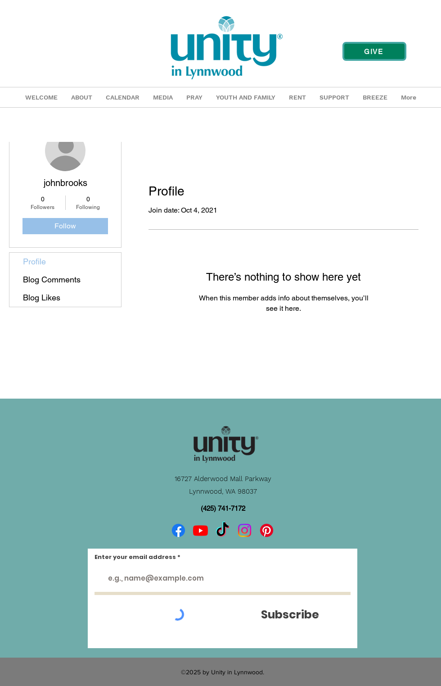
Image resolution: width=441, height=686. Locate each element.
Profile (34, 261)
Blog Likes (41, 297)
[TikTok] (222, 530)
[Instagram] (244, 530)
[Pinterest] (266, 530)
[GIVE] (374, 51)
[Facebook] (178, 530)
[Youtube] (200, 530)
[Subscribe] (290, 614)
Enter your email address (135, 557)
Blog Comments (52, 279)
